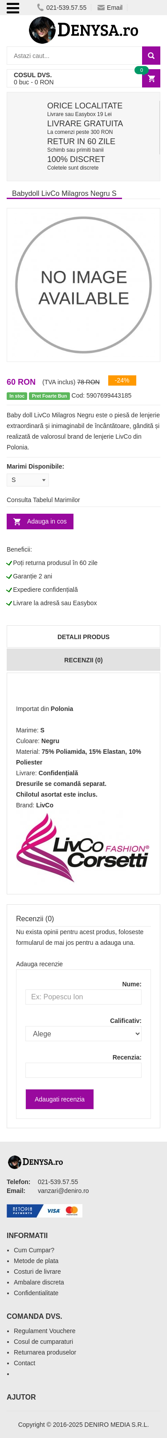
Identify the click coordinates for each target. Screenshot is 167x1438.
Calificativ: (126, 1020)
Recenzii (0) (83, 660)
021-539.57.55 (61, 7)
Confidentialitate (36, 1293)
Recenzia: (127, 1057)
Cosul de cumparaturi (43, 1341)
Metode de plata (36, 1260)
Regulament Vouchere (45, 1330)
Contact (24, 1363)
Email (110, 7)
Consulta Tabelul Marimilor (43, 499)
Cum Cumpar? (34, 1250)
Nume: (132, 984)
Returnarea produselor (45, 1352)
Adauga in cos (47, 521)
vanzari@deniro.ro (63, 1190)
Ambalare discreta (39, 1282)
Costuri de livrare (37, 1271)
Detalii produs (83, 636)
